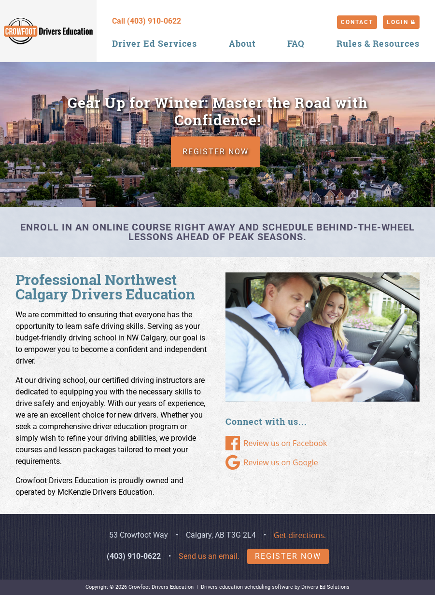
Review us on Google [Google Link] (271, 462)
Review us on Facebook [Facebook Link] (276, 443)
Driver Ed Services (154, 43)
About (242, 43)
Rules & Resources (378, 43)
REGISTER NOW (215, 151)
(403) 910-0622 (134, 556)
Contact (357, 22)
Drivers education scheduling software (247, 587)
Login (401, 22)
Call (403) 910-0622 (146, 21)
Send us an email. (209, 556)
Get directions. (300, 535)
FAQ (296, 43)
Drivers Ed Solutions (325, 587)
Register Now (288, 556)
